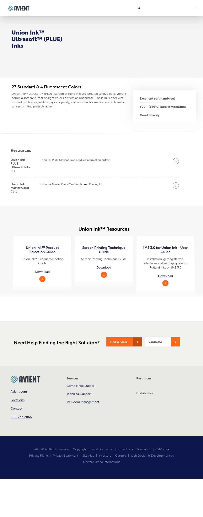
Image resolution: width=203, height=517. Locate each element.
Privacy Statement (65, 455)
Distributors (144, 393)
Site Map (88, 455)
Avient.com (19, 391)
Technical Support (79, 394)
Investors (105, 455)
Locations (17, 400)
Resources (143, 378)
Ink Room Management (83, 402)
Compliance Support (81, 386)
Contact (16, 408)
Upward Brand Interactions (101, 462)
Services (72, 378)
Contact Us (155, 342)
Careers (120, 455)
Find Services (118, 342)
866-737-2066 (21, 417)
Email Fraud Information (134, 449)
